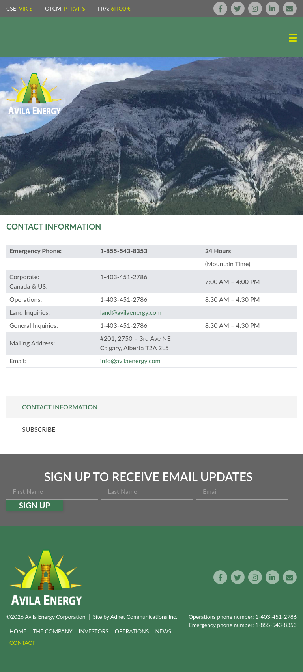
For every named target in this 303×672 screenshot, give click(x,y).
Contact (22, 642)
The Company (53, 631)
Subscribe (38, 429)
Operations (132, 631)
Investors (93, 631)
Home (17, 631)
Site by (135, 616)
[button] (293, 38)
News (163, 631)
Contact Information (59, 407)
